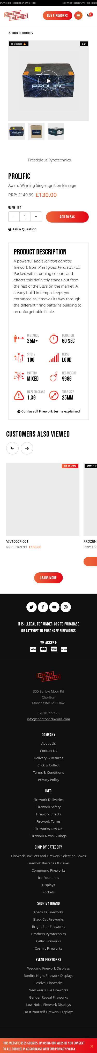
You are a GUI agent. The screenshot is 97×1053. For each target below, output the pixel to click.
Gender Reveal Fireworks (48, 997)
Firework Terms (48, 821)
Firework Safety (48, 807)
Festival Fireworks (49, 982)
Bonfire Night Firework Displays (48, 975)
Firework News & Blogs (49, 836)
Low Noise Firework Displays (48, 1004)
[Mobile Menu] (78, 15)
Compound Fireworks (48, 870)
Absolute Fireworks (48, 912)
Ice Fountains (48, 877)
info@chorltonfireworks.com (48, 719)
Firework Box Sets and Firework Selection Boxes (48, 855)
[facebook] (43, 607)
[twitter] (31, 607)
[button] (12, 448)
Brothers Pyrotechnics (48, 933)
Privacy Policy (65, 1049)
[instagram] (66, 607)
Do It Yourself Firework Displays (48, 1011)
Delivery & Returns (48, 758)
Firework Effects (48, 814)
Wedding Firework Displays (48, 968)
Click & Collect (48, 765)
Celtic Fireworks (48, 941)
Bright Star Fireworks (48, 926)
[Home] (16, 15)
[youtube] (54, 607)
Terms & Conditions (48, 772)
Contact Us (48, 750)
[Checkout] (89, 15)
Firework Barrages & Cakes (48, 863)
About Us (48, 743)
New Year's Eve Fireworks (48, 990)
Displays (48, 885)
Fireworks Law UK (49, 828)
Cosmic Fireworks (48, 948)
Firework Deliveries (49, 799)
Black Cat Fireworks (48, 919)
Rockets (48, 892)
